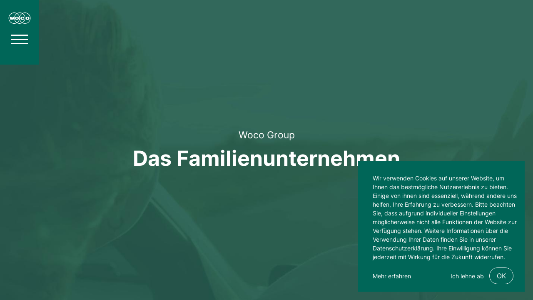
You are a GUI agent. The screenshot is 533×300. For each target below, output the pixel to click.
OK (501, 276)
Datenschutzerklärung (403, 248)
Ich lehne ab (467, 276)
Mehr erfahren (392, 276)
